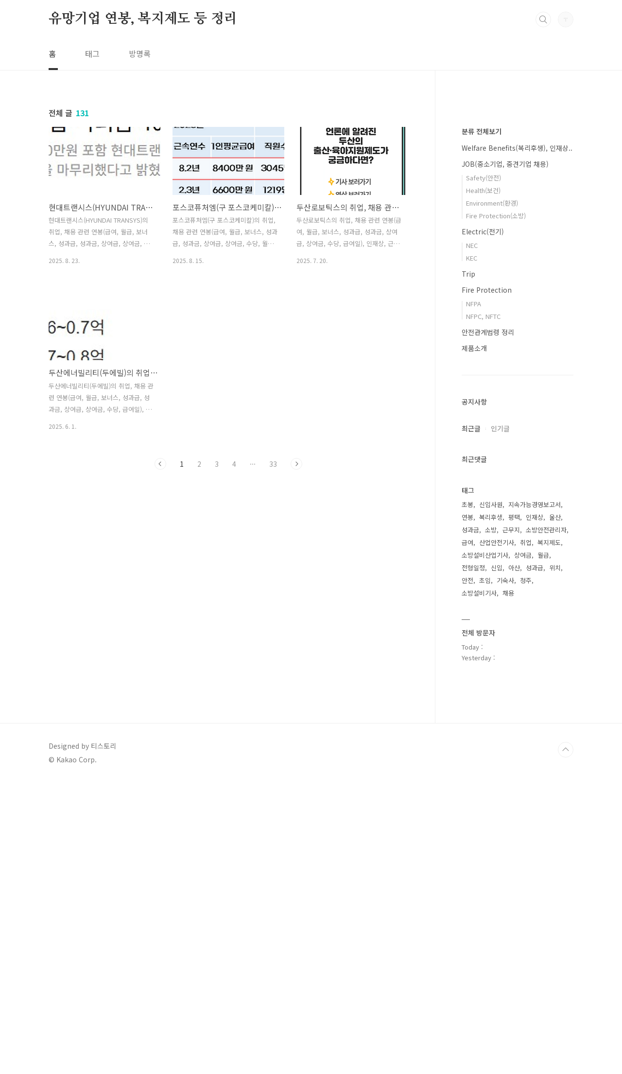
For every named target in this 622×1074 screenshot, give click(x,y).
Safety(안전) (483, 469)
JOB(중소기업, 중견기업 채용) (505, 455)
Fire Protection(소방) (496, 507)
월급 (543, 846)
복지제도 (549, 834)
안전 (467, 872)
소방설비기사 (479, 884)
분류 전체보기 (481, 423)
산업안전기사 (496, 834)
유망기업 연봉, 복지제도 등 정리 (143, 19)
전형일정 (473, 859)
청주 (526, 872)
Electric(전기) (483, 523)
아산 (514, 859)
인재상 (534, 808)
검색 (543, 19)
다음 (296, 464)
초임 (485, 872)
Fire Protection (487, 581)
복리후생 (490, 808)
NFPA (473, 595)
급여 (467, 834)
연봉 (467, 808)
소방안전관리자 (546, 821)
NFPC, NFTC (483, 608)
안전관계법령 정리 (488, 624)
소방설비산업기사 (485, 846)
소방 (491, 821)
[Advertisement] (228, 567)
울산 (555, 808)
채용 (508, 884)
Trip (468, 565)
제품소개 (474, 640)
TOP (565, 1041)
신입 (496, 859)
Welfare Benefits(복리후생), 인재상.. (517, 439)
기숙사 (505, 872)
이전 (160, 464)
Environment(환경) (492, 494)
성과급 (534, 859)
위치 (555, 859)
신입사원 (490, 796)
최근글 (471, 720)
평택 (514, 808)
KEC (471, 549)
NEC (472, 537)
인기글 (500, 720)
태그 (92, 53)
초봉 (467, 796)
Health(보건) (483, 482)
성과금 (470, 821)
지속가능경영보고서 (534, 796)
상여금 (523, 846)
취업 (526, 834)
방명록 (140, 53)
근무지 (511, 821)
